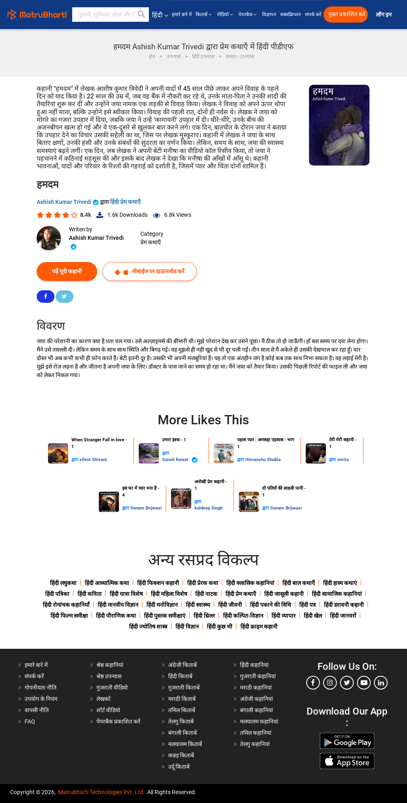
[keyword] (110, 14)
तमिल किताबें (181, 710)
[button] (141, 14)
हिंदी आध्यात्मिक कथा (107, 583)
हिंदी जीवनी (230, 605)
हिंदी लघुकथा (63, 583)
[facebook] (313, 683)
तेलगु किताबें (181, 721)
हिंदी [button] (160, 15)
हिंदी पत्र (307, 605)
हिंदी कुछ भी (219, 626)
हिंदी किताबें (180, 676)
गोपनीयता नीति (40, 687)
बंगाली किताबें (182, 733)
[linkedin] (381, 683)
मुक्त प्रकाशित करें (346, 14)
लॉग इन (384, 14)
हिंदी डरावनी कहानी (344, 605)
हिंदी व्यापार (283, 615)
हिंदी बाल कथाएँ (298, 583)
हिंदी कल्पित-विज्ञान (243, 615)
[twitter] (347, 683)
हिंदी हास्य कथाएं (340, 583)
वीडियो (225, 14)
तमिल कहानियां (255, 733)
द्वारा (75, 459)
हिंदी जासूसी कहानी (284, 594)
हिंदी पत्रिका (57, 594)
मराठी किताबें (182, 699)
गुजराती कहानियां (258, 676)
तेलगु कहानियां (255, 744)
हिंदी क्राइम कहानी (259, 626)
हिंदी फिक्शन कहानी (158, 583)
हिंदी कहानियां (254, 665)
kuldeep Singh (208, 508)
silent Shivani (93, 459)
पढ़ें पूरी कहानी (67, 271)
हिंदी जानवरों (343, 615)
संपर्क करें (313, 14)
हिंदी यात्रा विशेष (126, 594)
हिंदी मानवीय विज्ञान (118, 605)
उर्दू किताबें (179, 766)
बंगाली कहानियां (256, 710)
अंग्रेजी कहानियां (256, 699)
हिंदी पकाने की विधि (270, 605)
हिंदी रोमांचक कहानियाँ (66, 605)
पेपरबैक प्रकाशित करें (118, 721)
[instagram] (330, 683)
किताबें (204, 14)
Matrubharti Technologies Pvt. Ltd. (101, 792)
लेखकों (103, 699)
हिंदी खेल (313, 615)
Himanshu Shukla (263, 459)
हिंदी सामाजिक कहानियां (337, 594)
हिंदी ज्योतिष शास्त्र (148, 626)
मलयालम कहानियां (259, 721)
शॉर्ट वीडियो (108, 710)
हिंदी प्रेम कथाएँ (125, 202)
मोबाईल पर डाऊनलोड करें (149, 271)
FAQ (30, 721)
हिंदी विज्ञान (187, 626)
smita (343, 459)
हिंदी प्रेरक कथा (202, 583)
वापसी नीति (37, 710)
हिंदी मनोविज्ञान (162, 605)
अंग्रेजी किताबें (182, 665)
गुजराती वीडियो (112, 687)
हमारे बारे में (182, 14)
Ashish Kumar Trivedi (68, 202)
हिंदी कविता (89, 594)
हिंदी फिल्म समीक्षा (69, 615)
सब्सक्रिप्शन (290, 14)
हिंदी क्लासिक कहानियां (250, 583)
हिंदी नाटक (206, 594)
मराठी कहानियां (256, 687)
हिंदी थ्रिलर (204, 615)
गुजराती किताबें (184, 687)
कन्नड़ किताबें (181, 755)
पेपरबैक (248, 14)
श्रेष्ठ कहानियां (109, 665)
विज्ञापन (269, 14)
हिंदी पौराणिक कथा (116, 615)
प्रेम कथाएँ (150, 242)
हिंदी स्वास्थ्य (198, 605)
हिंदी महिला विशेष (169, 594)
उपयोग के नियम (41, 699)
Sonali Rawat (180, 460)
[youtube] (364, 683)
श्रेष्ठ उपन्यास (108, 676)
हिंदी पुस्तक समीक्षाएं (165, 615)
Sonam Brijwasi (146, 508)
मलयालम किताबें (185, 744)
